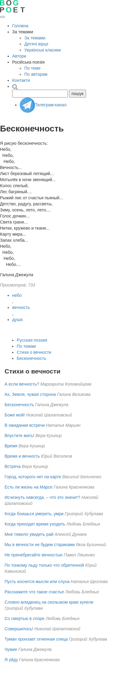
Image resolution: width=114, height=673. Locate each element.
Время (11, 445)
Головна (20, 25)
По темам (26, 346)
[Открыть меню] (2, 17)
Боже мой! (15, 415)
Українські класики (42, 50)
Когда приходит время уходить (35, 524)
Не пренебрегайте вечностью (34, 554)
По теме (32, 68)
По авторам (35, 74)
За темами (34, 37)
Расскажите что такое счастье (34, 591)
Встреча (13, 466)
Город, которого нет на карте (33, 476)
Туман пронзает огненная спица (36, 639)
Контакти (21, 80)
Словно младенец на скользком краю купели (49, 602)
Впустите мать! (19, 435)
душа (17, 319)
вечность (21, 307)
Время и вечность (22, 456)
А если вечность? (22, 384)
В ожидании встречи (25, 425)
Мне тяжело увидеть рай (29, 534)
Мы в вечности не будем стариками (40, 544)
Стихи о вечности (34, 352)
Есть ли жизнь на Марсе (29, 487)
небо (17, 295)
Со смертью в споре (24, 618)
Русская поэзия (32, 340)
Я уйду (11, 659)
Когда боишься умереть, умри (34, 513)
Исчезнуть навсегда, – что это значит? (42, 497)
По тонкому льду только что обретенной (44, 565)
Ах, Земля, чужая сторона (30, 394)
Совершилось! (19, 628)
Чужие (11, 649)
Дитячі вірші (36, 43)
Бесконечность (31, 358)
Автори (19, 56)
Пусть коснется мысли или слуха (37, 581)
